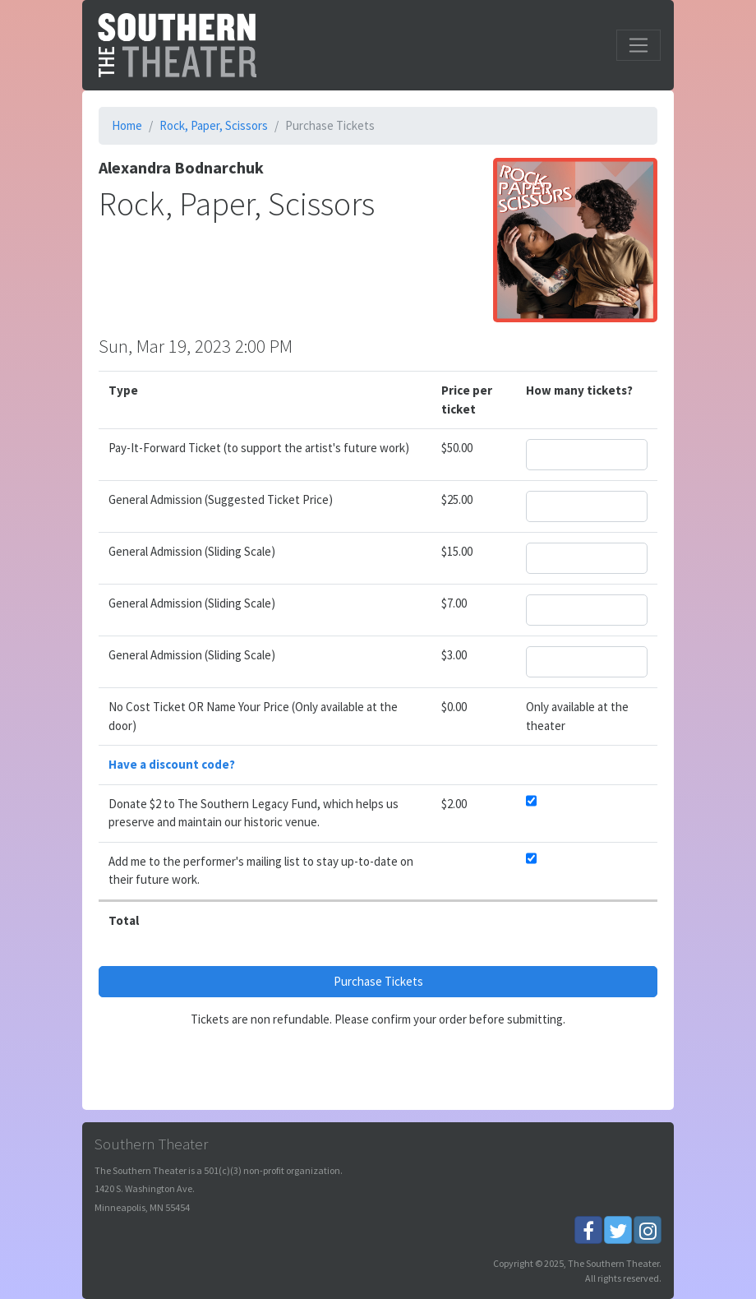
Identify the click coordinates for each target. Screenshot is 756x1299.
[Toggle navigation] (638, 45)
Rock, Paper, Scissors (213, 125)
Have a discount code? (171, 764)
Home (127, 125)
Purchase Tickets (378, 981)
